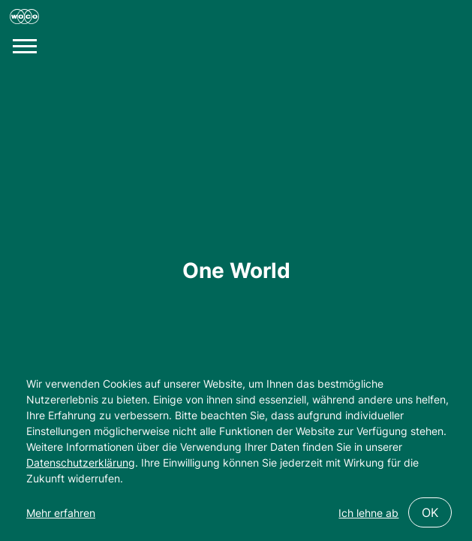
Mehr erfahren (60, 512)
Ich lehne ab (368, 512)
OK (430, 512)
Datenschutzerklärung (80, 462)
